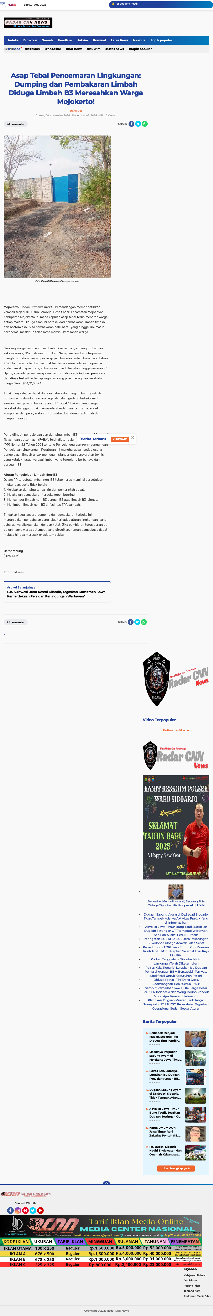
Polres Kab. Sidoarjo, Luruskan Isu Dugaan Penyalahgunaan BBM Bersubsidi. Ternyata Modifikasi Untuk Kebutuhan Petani (176, 972)
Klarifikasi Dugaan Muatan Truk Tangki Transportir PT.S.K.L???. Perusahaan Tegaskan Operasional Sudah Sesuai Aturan (176, 1004)
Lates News (119, 40)
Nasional (139, 40)
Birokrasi (30, 40)
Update (120, 439)
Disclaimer (190, 1280)
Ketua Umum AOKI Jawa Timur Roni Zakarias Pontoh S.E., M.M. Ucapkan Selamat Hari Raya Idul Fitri (176, 951)
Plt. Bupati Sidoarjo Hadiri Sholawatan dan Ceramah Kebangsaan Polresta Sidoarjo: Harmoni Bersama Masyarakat (165, 1150)
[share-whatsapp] (145, 124)
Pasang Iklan (192, 1285)
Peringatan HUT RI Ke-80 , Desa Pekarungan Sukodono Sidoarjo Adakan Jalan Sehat (176, 941)
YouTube (43, 1212)
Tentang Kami (192, 1290)
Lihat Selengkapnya (176, 1168)
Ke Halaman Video (176, 730)
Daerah (47, 40)
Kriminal (99, 40)
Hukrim (82, 40)
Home (11, 5)
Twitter (35, 1212)
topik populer (161, 40)
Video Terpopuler (159, 720)
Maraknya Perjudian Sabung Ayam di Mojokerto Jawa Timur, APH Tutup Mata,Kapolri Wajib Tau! (165, 1055)
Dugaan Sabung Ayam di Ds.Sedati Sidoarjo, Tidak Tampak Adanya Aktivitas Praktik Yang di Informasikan (176, 919)
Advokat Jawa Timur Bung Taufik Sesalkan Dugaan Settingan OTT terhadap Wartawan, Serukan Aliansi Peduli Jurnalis (176, 931)
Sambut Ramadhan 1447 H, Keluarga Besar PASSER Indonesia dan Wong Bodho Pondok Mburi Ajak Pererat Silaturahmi (176, 992)
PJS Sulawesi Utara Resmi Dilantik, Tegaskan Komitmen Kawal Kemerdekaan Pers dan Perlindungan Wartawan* (56, 594)
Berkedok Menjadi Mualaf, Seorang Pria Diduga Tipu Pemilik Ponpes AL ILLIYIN (175, 903)
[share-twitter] (138, 124)
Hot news (75, 49)
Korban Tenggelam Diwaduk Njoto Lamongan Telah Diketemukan (176, 961)
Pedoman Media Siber (197, 1296)
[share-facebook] (131, 124)
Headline (65, 40)
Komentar (15, 622)
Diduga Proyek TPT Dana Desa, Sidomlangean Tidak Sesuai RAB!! (176, 982)
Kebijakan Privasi (194, 1275)
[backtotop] (106, 1184)
